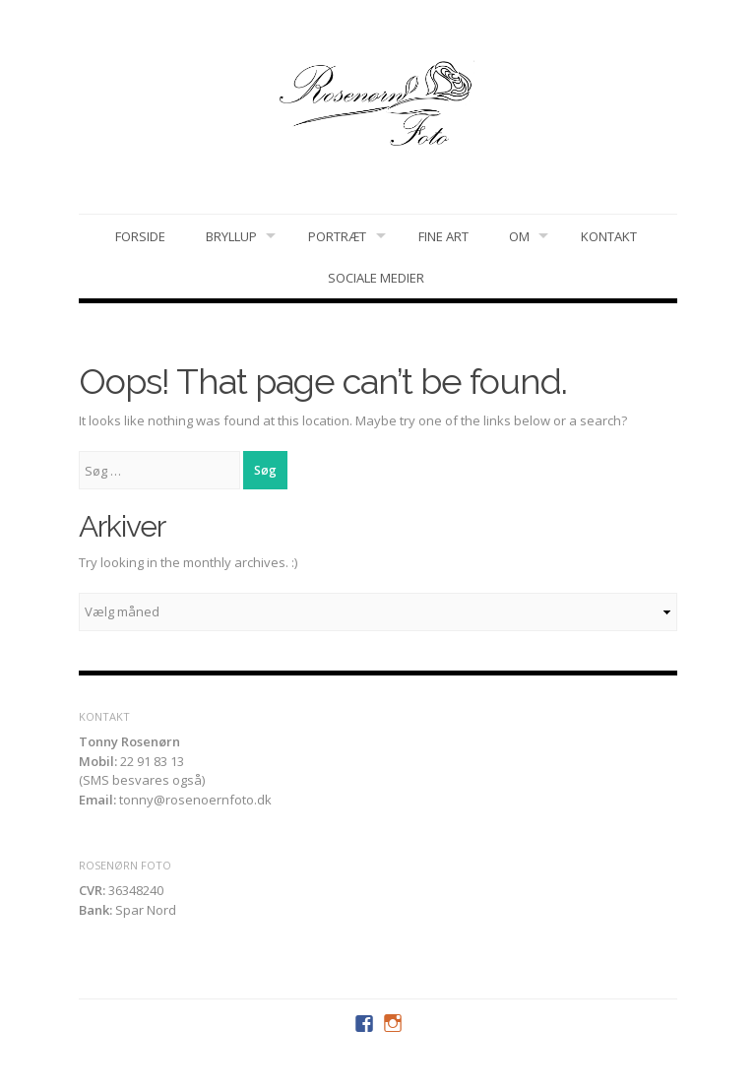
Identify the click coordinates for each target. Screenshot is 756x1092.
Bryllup (231, 236)
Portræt (337, 236)
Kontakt (609, 236)
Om (519, 236)
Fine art (443, 236)
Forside (140, 236)
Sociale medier (376, 278)
